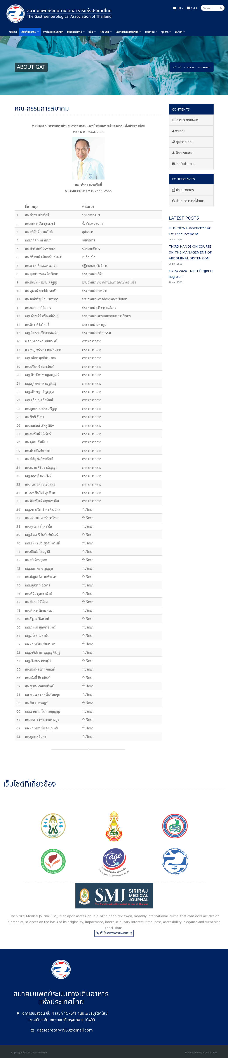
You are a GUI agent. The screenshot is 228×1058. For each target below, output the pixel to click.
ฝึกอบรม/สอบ (182, 153)
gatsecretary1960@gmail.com (65, 1030)
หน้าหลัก (177, 67)
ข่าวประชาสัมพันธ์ (185, 120)
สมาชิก (180, 32)
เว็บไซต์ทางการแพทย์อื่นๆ (114, 936)
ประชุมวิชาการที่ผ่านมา (188, 201)
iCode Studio (210, 1052)
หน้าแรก (13, 32)
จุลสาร (166, 32)
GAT (192, 7)
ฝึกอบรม (106, 32)
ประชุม (76, 32)
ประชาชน (151, 32)
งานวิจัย (178, 131)
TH (178, 8)
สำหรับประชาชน (183, 164)
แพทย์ (128, 32)
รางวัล (53, 32)
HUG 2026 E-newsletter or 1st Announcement (191, 233)
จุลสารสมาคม (182, 142)
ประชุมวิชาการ (183, 190)
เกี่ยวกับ (30, 32)
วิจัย (92, 32)
